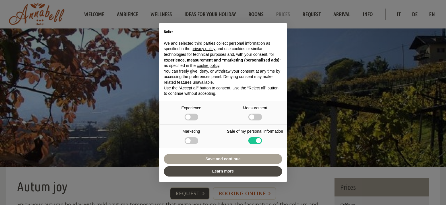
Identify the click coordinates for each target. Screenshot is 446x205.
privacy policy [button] (203, 48)
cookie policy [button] (208, 65)
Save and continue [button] (223, 159)
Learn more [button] (223, 171)
